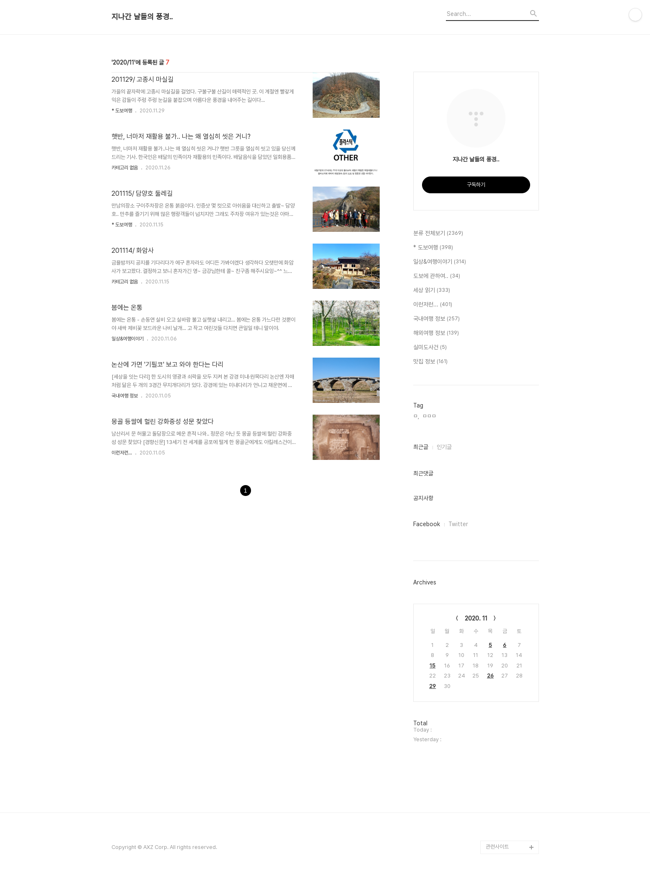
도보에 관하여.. (436, 276)
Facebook (426, 524)
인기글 (444, 447)
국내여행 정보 (124, 396)
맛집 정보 (430, 362)
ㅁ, (416, 416)
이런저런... (121, 453)
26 (490, 675)
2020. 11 (476, 618)
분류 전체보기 (438, 233)
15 (432, 665)
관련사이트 (497, 847)
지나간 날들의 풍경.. (142, 17)
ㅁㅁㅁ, (430, 416)
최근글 (420, 447)
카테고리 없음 (124, 168)
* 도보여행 (121, 111)
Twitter (458, 524)
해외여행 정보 (436, 333)
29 (432, 686)
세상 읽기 (431, 290)
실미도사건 (430, 347)
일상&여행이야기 (127, 339)
